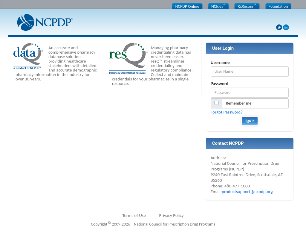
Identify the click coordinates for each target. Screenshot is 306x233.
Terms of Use (134, 215)
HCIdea (218, 6)
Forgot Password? (227, 112)
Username (220, 62)
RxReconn (247, 6)
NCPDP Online (187, 6)
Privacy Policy (171, 215)
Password (219, 83)
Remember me (239, 103)
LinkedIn (286, 27)
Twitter (279, 27)
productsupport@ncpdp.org (247, 191)
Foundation (278, 6)
